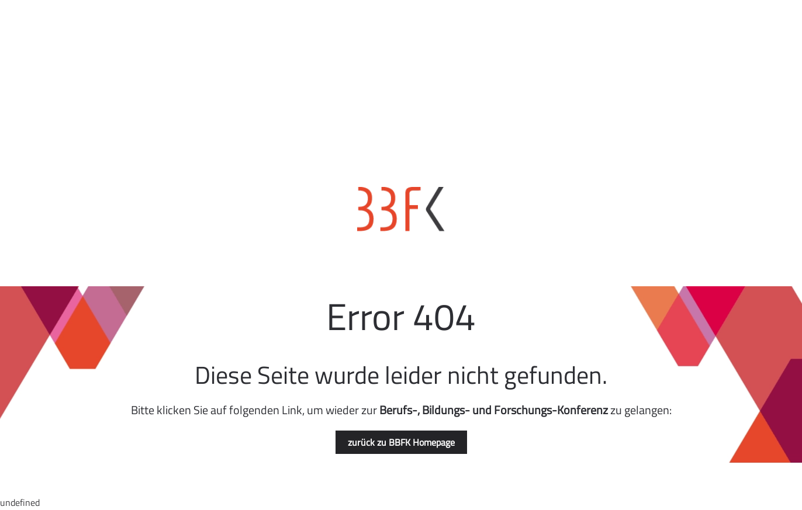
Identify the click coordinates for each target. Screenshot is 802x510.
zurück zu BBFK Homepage (401, 442)
